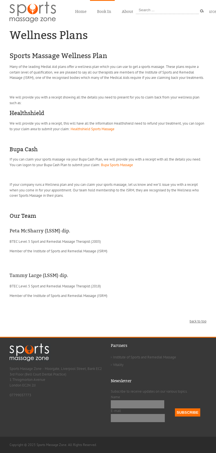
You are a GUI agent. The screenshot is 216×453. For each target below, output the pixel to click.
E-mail (116, 411)
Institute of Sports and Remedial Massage (144, 357)
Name (115, 397)
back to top (198, 321)
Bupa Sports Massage (117, 165)
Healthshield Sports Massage (92, 129)
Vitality (118, 365)
